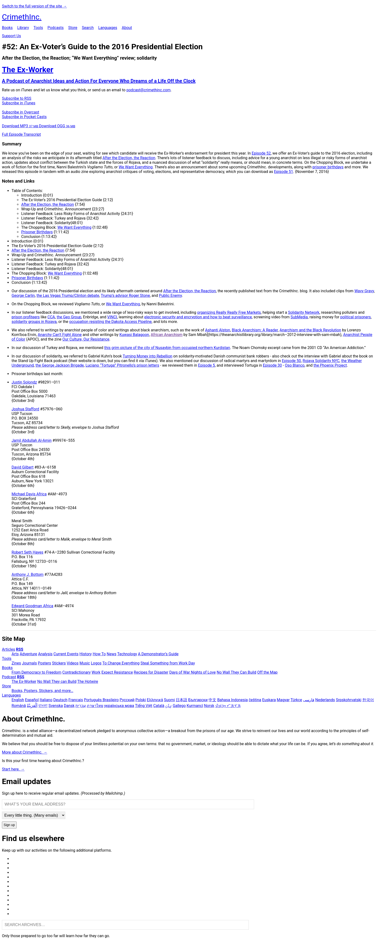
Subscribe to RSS (16, 98)
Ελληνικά (155, 700)
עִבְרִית (80, 705)
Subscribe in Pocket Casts (24, 116)
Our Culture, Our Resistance (85, 339)
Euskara (269, 700)
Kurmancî (195, 705)
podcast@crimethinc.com (148, 90)
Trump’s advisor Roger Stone (125, 295)
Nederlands (325, 700)
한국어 (368, 700)
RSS (19, 649)
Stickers (59, 663)
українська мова (119, 705)
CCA (51, 317)
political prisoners (355, 317)
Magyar (283, 700)
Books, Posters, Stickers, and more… (42, 690)
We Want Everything (136, 167)
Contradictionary (76, 672)
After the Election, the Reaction (128, 158)
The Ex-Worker (24, 681)
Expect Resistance (117, 672)
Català (158, 705)
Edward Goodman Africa (32, 606)
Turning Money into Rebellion (147, 356)
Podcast (9, 677)
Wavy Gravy (364, 291)
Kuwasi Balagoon (134, 334)
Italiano (46, 700)
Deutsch (60, 700)
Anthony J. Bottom (27, 574)
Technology (127, 654)
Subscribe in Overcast (20, 112)
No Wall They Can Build (236, 672)
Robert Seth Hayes (27, 552)
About (127, 27)
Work (96, 672)
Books (7, 27)
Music (85, 663)
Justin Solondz (24, 382)
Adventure (28, 654)
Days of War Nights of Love (192, 672)
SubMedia (299, 317)
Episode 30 (272, 365)
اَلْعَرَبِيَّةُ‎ (32, 705)
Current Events (66, 654)
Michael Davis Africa (29, 494)
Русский (127, 700)
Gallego (179, 705)
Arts (15, 654)
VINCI (112, 317)
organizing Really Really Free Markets (229, 312)
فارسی (308, 700)
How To (99, 654)
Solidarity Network (303, 312)
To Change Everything (121, 663)
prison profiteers (26, 317)
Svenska (55, 705)
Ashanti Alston (217, 330)
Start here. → (13, 769)
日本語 (181, 700)
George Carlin (23, 295)
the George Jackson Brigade (59, 365)
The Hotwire (87, 681)
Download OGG (57, 126)
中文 (212, 700)
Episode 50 (291, 360)
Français (75, 700)
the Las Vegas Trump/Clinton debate (68, 295)
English (18, 700)
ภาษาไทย (95, 705)
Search (88, 27)
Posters (44, 663)
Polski (140, 700)
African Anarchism (166, 334)
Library (23, 27)
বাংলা (42, 705)
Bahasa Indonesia (232, 700)
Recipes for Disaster (151, 672)
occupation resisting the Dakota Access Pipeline (110, 321)
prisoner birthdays (328, 167)
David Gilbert (23, 467)
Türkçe (296, 700)
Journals (29, 663)
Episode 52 (261, 153)
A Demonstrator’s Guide (158, 654)
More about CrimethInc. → (24, 752)
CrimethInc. (21, 16)
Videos (73, 663)
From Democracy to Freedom (36, 672)
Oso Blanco (294, 365)
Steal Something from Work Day (168, 663)
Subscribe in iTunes (18, 103)
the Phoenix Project (330, 365)
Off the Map (267, 672)
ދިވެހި (168, 705)
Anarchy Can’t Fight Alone (60, 334)
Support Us (11, 36)
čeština (255, 700)
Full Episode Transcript (21, 134)
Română (19, 705)
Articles (8, 649)
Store (72, 27)
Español (32, 700)
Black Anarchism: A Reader (255, 330)
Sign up (9, 825)
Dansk (69, 705)
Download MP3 (20, 126)
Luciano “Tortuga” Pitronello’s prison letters (122, 365)
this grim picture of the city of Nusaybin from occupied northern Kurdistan (167, 347)
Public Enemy (170, 295)
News (111, 654)
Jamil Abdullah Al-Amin (32, 440)
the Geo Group (69, 317)
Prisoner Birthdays (37, 232)
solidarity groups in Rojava (34, 321)
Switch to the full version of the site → (34, 6)
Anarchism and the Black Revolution (310, 330)
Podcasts (55, 27)
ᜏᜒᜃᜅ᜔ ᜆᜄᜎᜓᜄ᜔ (228, 705)
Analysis (45, 654)
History (86, 654)
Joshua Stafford (25, 409)
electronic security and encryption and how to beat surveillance (198, 317)
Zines (16, 663)
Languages (107, 27)
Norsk (209, 705)
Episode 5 (206, 365)
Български (198, 700)
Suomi (169, 700)
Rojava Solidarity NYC (321, 360)
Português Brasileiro (101, 700)
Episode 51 (283, 171)
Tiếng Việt (143, 705)
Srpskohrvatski (348, 700)
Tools (38, 27)
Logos (96, 663)
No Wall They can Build (56, 681)
